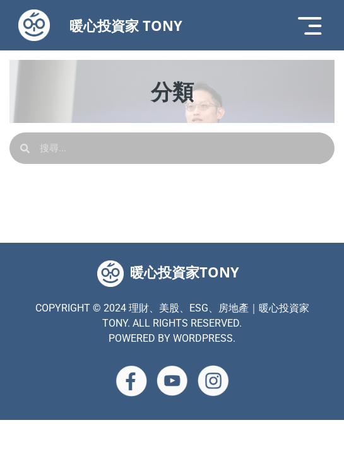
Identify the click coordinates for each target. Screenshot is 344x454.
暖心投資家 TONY (125, 25)
